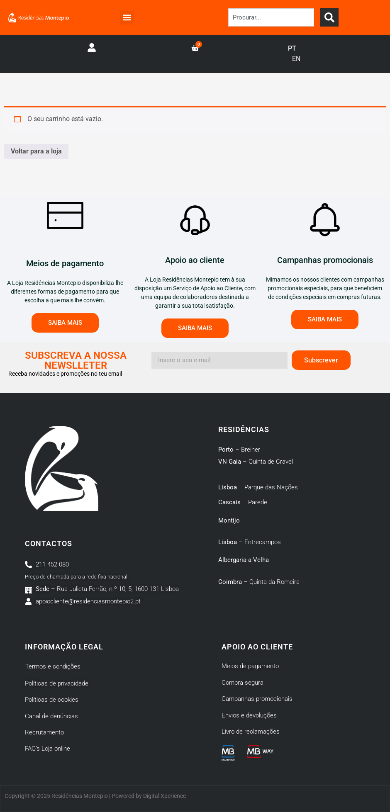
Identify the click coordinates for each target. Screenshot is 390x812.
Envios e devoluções (249, 715)
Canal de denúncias (51, 716)
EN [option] (296, 59)
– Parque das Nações (258, 487)
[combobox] (271, 17)
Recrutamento (44, 732)
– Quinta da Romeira (259, 582)
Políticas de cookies (51, 699)
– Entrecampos (249, 542)
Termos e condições (52, 666)
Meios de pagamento (250, 666)
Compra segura (242, 682)
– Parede (242, 502)
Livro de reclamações (251, 731)
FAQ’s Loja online (47, 748)
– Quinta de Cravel (255, 461)
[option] (296, 59)
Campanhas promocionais (257, 699)
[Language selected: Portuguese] (298, 54)
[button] (127, 17)
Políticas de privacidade (56, 683)
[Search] (329, 17)
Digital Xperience (164, 796)
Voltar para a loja (36, 151)
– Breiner (239, 449)
